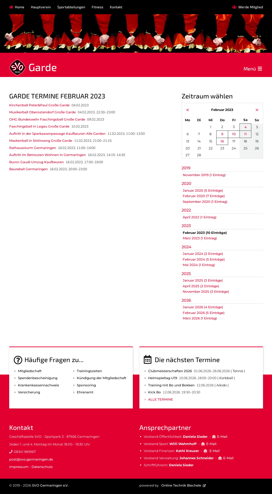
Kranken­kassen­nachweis (38, 385)
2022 (186, 210)
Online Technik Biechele (181, 485)
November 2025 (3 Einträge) (206, 291)
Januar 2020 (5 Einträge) (203, 190)
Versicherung (29, 392)
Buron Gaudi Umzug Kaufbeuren (36, 162)
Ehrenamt (85, 392)
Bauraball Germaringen (28, 169)
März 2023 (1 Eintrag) (200, 238)
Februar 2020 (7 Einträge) (204, 196)
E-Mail (222, 436)
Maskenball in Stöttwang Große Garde (40, 140)
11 (245, 134)
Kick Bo (154, 392)
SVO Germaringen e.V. (50, 485)
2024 (186, 247)
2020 (186, 183)
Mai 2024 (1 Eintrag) (199, 265)
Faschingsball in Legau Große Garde (39, 126)
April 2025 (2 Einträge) (201, 286)
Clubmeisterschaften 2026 (170, 371)
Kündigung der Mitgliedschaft (101, 378)
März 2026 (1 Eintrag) (200, 318)
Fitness (97, 7)
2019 (186, 168)
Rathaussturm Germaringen (32, 148)
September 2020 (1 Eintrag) (205, 202)
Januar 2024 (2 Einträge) (203, 254)
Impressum (18, 467)
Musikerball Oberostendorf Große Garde (42, 112)
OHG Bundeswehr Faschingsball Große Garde (47, 119)
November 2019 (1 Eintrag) (204, 175)
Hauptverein (41, 7)
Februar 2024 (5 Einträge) (204, 259)
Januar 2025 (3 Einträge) (203, 280)
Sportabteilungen (71, 7)
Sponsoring (86, 385)
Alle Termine (160, 399)
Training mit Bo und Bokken (171, 385)
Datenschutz (42, 467)
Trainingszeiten (89, 371)
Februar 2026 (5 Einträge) (204, 313)
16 (222, 141)
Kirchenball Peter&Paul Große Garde (39, 105)
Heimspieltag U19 (162, 378)
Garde (42, 67)
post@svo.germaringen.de (31, 459)
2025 (186, 273)
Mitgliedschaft (30, 371)
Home (19, 7)
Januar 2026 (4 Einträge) (203, 307)
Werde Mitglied (250, 7)
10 (234, 134)
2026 (186, 300)
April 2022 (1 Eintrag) (199, 217)
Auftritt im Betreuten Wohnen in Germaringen (47, 155)
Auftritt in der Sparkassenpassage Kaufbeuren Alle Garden (57, 133)
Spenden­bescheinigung (37, 378)
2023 (186, 225)
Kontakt (116, 7)
